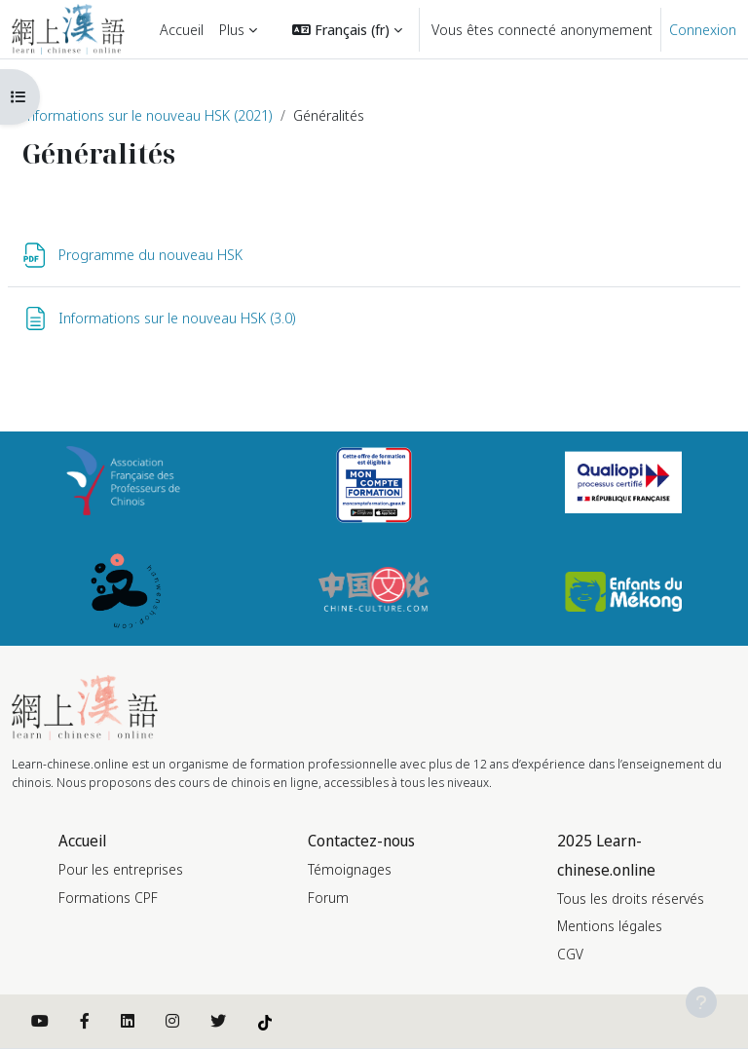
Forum (328, 897)
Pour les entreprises (120, 869)
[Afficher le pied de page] (701, 1002)
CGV (570, 954)
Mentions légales (609, 926)
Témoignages (350, 869)
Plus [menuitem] (231, 29)
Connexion (702, 29)
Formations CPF (108, 897)
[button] (347, 29)
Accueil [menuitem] (182, 29)
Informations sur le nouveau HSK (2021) (147, 115)
